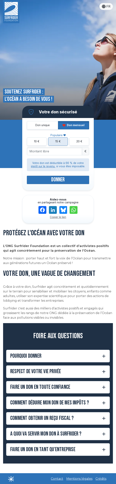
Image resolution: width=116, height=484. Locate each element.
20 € (79, 141)
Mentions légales (79, 479)
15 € (58, 141)
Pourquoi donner (25, 356)
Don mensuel (73, 125)
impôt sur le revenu (43, 166)
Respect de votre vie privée (35, 371)
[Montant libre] (54, 151)
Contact (57, 479)
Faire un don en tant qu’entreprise (42, 449)
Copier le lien (58, 217)
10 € (36, 141)
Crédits (101, 479)
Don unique (42, 125)
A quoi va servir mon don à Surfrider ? (46, 434)
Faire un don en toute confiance (40, 387)
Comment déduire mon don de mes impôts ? (49, 402)
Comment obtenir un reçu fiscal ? (42, 418)
